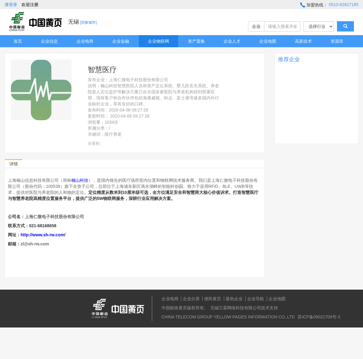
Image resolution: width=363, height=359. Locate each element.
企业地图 (267, 41)
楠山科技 (79, 180)
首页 (18, 41)
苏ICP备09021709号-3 (319, 316)
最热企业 (234, 298)
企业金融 (120, 41)
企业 (256, 26)
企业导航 (255, 298)
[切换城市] (88, 22)
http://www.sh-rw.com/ (43, 234)
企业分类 (191, 298)
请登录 (11, 4)
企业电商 (85, 41)
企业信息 (49, 41)
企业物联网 (158, 41)
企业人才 (232, 41)
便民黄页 (212, 298)
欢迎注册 (29, 4)
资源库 (337, 41)
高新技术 (303, 41)
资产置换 (196, 41)
